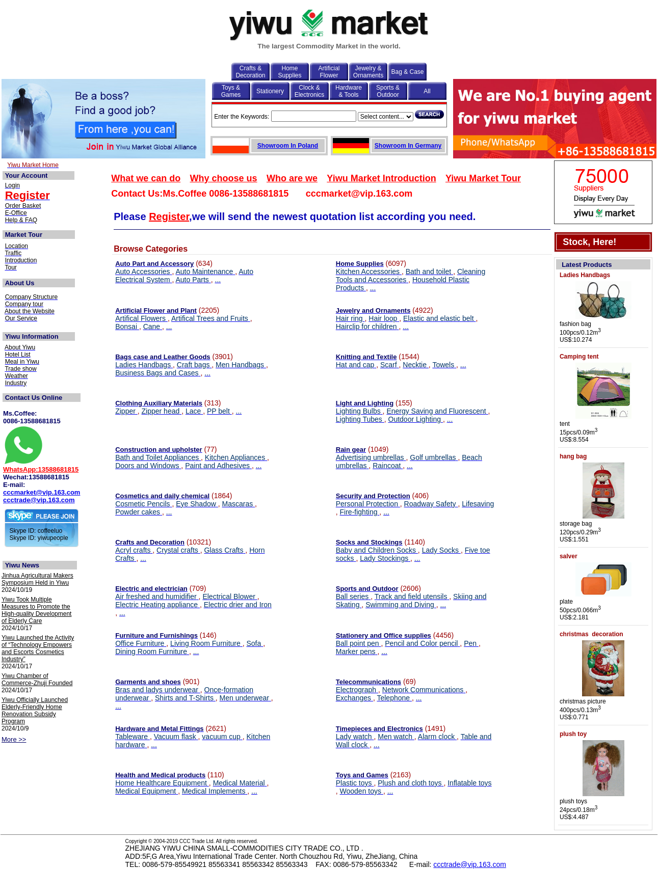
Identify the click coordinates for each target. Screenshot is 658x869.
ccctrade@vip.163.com (39, 500)
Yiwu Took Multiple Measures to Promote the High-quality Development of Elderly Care (36, 610)
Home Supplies (289, 72)
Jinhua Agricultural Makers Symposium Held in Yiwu (37, 579)
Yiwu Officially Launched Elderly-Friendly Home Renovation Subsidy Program (35, 710)
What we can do (145, 178)
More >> (14, 739)
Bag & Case (407, 71)
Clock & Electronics (310, 91)
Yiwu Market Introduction (381, 178)
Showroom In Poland (287, 145)
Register (169, 216)
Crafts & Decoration (250, 72)
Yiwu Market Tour (483, 178)
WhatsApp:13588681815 (40, 469)
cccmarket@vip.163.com (41, 492)
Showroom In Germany (408, 145)
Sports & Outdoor (388, 91)
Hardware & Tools (348, 91)
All (427, 91)
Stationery (270, 91)
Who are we (292, 178)
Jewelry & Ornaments (368, 72)
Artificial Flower (328, 72)
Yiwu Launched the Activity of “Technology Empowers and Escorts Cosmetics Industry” (38, 648)
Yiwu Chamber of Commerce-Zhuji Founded (37, 679)
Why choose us (223, 178)
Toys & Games (231, 91)
